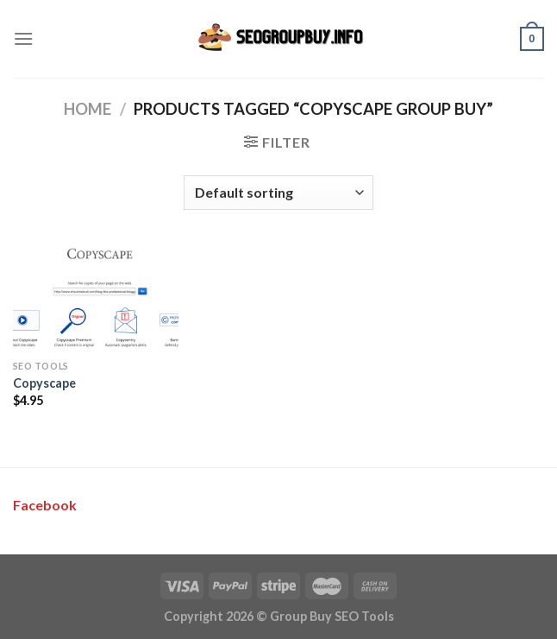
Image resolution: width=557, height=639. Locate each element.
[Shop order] (278, 192)
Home (87, 108)
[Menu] (23, 38)
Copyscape (44, 383)
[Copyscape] (95, 297)
